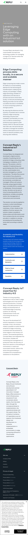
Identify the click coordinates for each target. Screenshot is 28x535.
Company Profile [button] (7, 458)
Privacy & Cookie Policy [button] (8, 474)
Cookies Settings (7, 531)
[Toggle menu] (25, 2)
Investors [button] (5, 464)
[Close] (26, 501)
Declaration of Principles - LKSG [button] (13, 495)
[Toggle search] (20, 2)
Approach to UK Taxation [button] (9, 497)
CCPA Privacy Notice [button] (8, 488)
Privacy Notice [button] (9, 477)
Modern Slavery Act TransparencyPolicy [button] (11, 492)
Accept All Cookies (20, 531)
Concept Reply (12, 368)
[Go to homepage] (8, 2)
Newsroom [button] (5, 467)
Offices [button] (4, 461)
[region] (14, 517)
